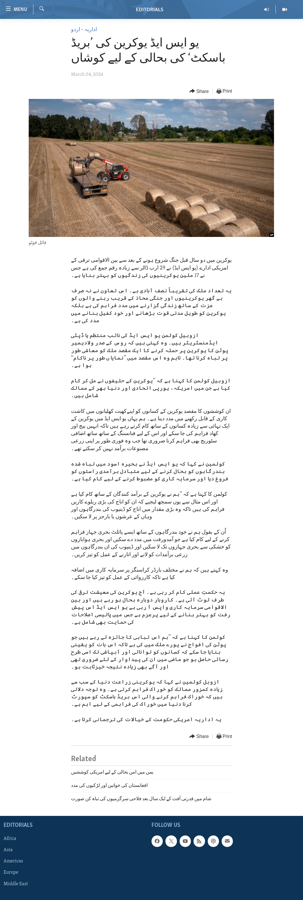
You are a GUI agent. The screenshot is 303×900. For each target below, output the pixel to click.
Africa (10, 838)
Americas (13, 861)
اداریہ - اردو (84, 30)
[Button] (199, 91)
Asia (8, 850)
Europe (11, 872)
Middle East (16, 883)
